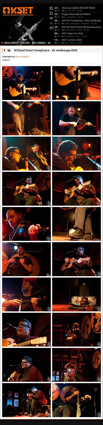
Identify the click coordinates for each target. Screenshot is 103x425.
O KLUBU (25, 42)
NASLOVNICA (11, 42)
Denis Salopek (22, 56)
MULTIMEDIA (39, 42)
